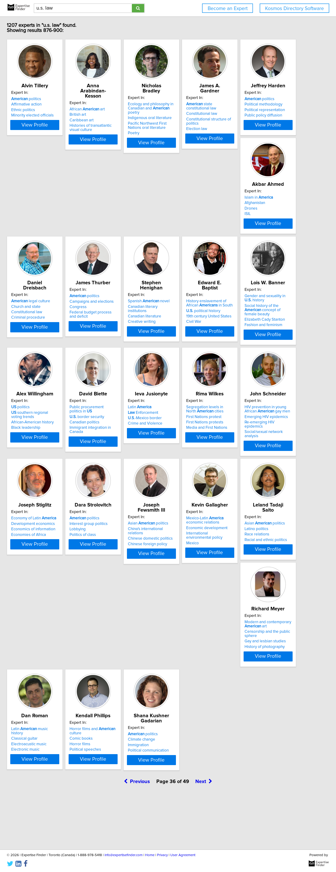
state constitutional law (271, 104)
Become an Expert (228, 8)
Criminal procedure (189, 232)
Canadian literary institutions (57, 333)
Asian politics (192, 552)
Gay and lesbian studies (123, 679)
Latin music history (197, 664)
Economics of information (54, 563)
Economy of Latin (54, 552)
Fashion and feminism (191, 353)
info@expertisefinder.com (124, 855)
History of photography (122, 685)
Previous (137, 832)
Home (149, 855)
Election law (252, 120)
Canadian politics (47, 451)
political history (119, 338)
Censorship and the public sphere (131, 674)
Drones (108, 227)
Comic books (254, 670)
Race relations (44, 675)
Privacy (162, 855)
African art (120, 104)
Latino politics (44, 670)
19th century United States (125, 343)
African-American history (263, 343)
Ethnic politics (44, 115)
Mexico (248, 573)
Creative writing (46, 344)
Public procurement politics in (61, 440)
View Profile (62, 138)
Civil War (110, 349)
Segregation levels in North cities (196, 442)
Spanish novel (53, 328)
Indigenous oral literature (194, 114)
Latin (114, 440)
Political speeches (258, 681)
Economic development (263, 562)
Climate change (46, 782)
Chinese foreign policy (192, 568)
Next (203, 832)
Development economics (54, 558)
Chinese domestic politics (194, 563)
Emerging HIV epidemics (264, 450)
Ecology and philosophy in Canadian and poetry (199, 106)
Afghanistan (112, 221)
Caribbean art (114, 115)
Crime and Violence (119, 456)
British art (110, 109)
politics (47, 104)
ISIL (105, 232)
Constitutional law (257, 109)
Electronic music (186, 681)
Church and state (187, 221)
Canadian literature (49, 339)
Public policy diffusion (51, 232)
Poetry (178, 129)
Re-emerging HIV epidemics (266, 455)
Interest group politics (121, 558)
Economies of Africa (49, 568)
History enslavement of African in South (129, 330)
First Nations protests (191, 455)
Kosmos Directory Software (294, 8)
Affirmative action (47, 109)
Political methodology (51, 221)
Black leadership (257, 349)
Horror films (252, 675)
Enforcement (117, 445)
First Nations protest (190, 450)
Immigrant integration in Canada (60, 456)
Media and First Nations (193, 461)
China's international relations (198, 558)
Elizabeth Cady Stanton (192, 347)
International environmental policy (271, 567)
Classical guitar (185, 670)
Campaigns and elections (264, 221)
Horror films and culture (271, 664)
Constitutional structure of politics (271, 115)
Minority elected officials (53, 120)
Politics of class (115, 568)
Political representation (52, 227)
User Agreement (182, 855)
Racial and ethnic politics (53, 681)
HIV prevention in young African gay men (269, 442)
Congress (250, 227)
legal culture (191, 216)
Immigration (42, 787)
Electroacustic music (190, 675)
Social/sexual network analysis (268, 461)
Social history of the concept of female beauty (198, 340)
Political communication (52, 793)
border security (49, 445)
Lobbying (110, 563)
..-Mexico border (119, 451)
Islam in (116, 216)
